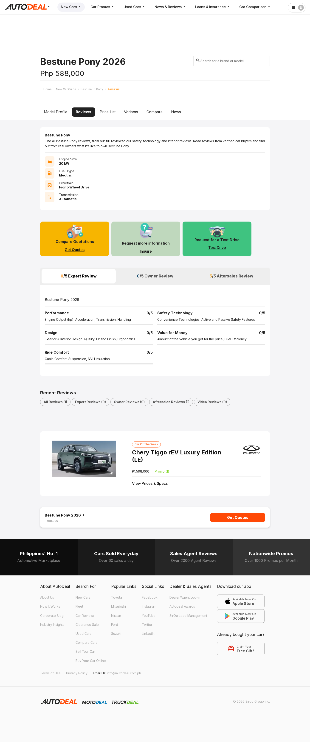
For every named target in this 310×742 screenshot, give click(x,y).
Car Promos (102, 7)
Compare (155, 112)
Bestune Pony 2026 (65, 515)
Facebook (150, 597)
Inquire (146, 251)
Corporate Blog (52, 616)
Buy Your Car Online (91, 661)
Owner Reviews (129, 402)
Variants (131, 112)
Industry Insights (52, 625)
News (176, 112)
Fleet (79, 606)
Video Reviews (212, 402)
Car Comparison (255, 7)
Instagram (149, 606)
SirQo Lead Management (188, 616)
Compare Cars (86, 642)
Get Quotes (75, 249)
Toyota (116, 597)
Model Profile (55, 112)
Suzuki (116, 633)
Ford (114, 625)
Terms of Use (50, 673)
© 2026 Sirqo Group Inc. (251, 701)
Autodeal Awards (182, 606)
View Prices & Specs (150, 483)
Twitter (147, 625)
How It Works (50, 606)
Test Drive (217, 247)
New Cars (71, 7)
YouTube (148, 616)
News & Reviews (170, 7)
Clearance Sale (87, 625)
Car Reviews (85, 616)
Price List (108, 112)
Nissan (116, 616)
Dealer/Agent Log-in (184, 597)
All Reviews (55, 402)
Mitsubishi (118, 606)
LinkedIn (148, 633)
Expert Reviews (90, 402)
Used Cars (134, 7)
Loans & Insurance (212, 7)
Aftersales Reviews (171, 402)
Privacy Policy (76, 673)
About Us (47, 597)
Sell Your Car (85, 651)
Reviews (83, 112)
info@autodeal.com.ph (124, 673)
